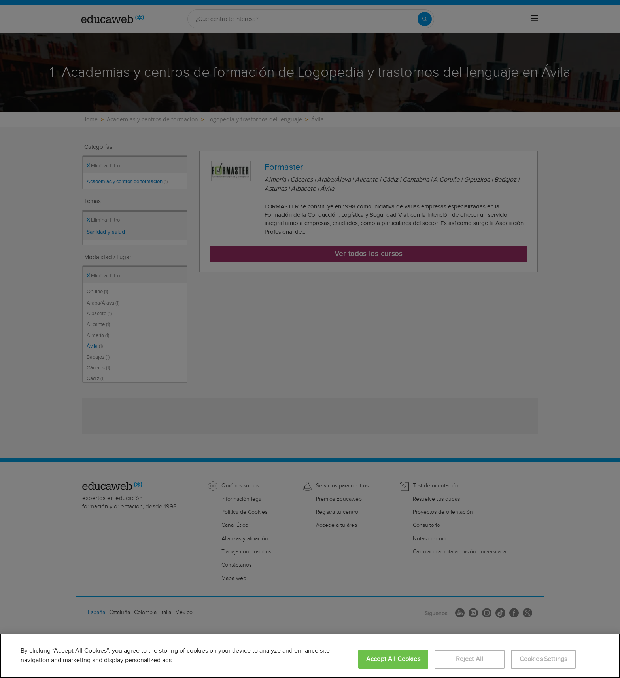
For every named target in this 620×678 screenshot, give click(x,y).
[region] (310, 656)
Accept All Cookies (393, 659)
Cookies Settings (543, 659)
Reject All (470, 659)
